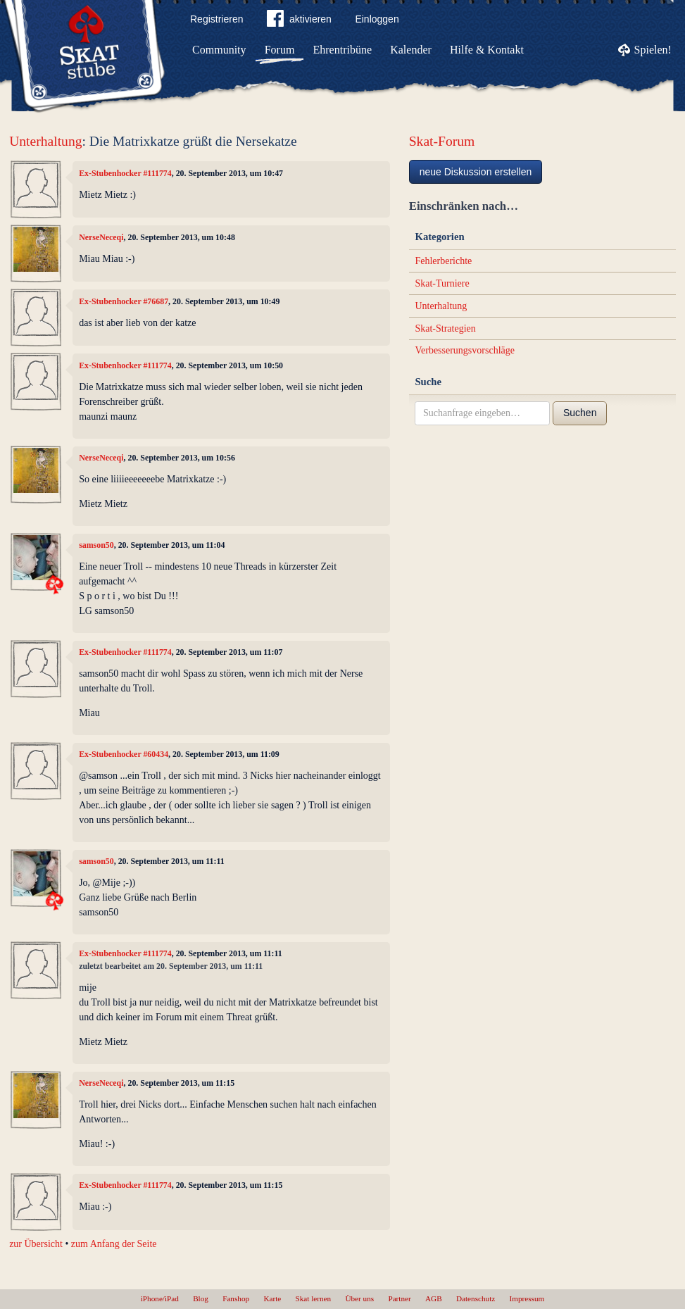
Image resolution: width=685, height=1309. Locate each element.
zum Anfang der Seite (114, 1244)
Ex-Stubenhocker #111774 (125, 173)
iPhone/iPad (160, 1298)
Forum (280, 50)
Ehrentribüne (342, 50)
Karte (272, 1298)
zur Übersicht (36, 1244)
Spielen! (653, 50)
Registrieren (216, 19)
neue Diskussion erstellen (476, 171)
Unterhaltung (45, 141)
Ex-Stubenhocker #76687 (123, 301)
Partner (399, 1298)
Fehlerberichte (443, 261)
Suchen (579, 412)
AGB (433, 1298)
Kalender (411, 50)
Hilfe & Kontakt (487, 50)
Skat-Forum (442, 141)
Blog (200, 1298)
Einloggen (376, 19)
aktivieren (299, 21)
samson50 (96, 545)
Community (219, 50)
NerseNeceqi (101, 237)
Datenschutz (475, 1298)
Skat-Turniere (442, 283)
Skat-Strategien (445, 328)
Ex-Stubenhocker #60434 (123, 754)
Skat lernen (314, 1298)
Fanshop (235, 1298)
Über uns (359, 1298)
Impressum (527, 1298)
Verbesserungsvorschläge (465, 350)
